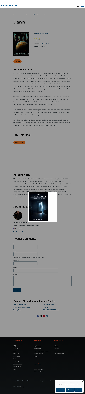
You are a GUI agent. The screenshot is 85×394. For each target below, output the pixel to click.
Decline (70, 389)
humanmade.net (9, 5)
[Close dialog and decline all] (82, 381)
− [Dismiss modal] (52, 193)
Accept (78, 389)
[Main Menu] (80, 6)
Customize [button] (60, 389)
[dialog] (69, 386)
